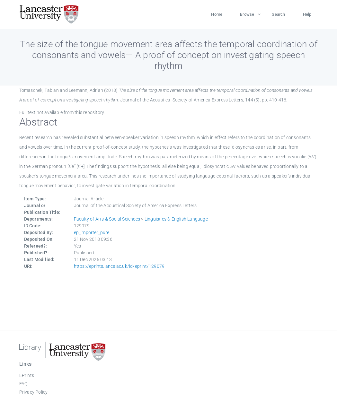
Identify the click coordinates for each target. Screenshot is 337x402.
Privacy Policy (33, 392)
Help (307, 14)
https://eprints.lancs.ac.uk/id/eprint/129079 (119, 266)
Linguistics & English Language (176, 219)
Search (278, 14)
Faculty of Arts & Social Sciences (107, 219)
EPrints (26, 375)
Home (216, 14)
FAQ (23, 383)
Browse (247, 14)
